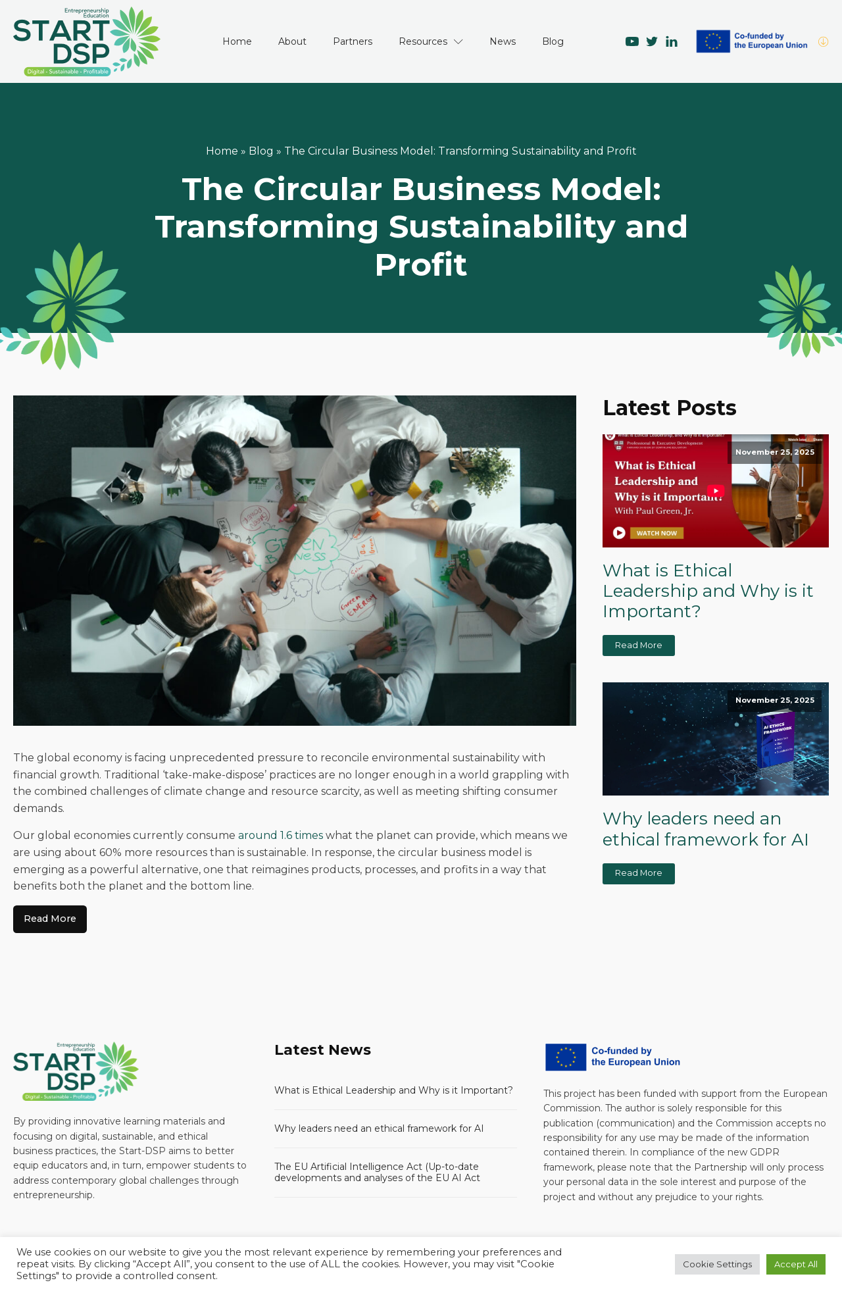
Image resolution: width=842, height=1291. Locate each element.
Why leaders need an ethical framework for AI (706, 829)
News (502, 41)
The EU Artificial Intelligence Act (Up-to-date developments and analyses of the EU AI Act (377, 1172)
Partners (352, 41)
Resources (431, 41)
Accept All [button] (796, 1264)
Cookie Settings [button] (717, 1264)
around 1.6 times (280, 835)
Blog (553, 41)
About (292, 41)
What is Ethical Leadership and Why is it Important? (708, 591)
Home (237, 41)
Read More (50, 918)
